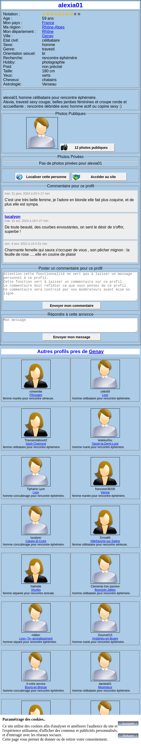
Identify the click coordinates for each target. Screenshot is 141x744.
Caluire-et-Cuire (36, 541)
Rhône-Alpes (53, 27)
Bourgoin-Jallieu (105, 590)
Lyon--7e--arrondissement (36, 638)
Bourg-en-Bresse (36, 687)
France (48, 23)
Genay (47, 36)
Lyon (105, 395)
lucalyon (12, 217)
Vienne (105, 492)
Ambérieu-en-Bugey (105, 638)
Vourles (36, 590)
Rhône (47, 31)
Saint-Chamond (36, 443)
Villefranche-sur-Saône (105, 541)
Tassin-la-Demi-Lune (105, 443)
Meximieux (105, 687)
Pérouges (36, 395)
